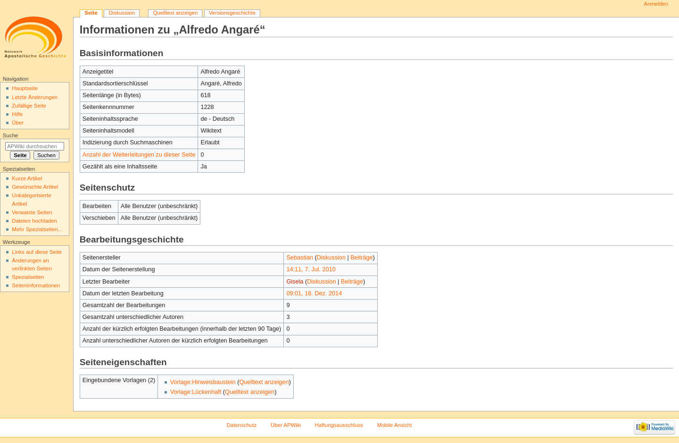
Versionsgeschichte (232, 13)
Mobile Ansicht (394, 425)
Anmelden (656, 4)
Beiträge (361, 257)
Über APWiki (286, 425)
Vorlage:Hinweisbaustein (203, 382)
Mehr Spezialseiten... (37, 229)
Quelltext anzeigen (264, 382)
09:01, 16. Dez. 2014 (314, 293)
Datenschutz (242, 425)
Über (18, 122)
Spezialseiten (28, 277)
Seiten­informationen (36, 285)
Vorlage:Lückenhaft (196, 392)
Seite (90, 13)
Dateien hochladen (34, 221)
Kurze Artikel (27, 178)
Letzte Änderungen (35, 97)
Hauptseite (25, 88)
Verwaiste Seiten (32, 212)
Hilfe (17, 114)
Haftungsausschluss (339, 425)
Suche (10, 135)
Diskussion (331, 257)
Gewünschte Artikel (35, 187)
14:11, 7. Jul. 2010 (310, 269)
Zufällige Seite (29, 106)
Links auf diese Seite (37, 252)
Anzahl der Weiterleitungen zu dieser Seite (139, 154)
